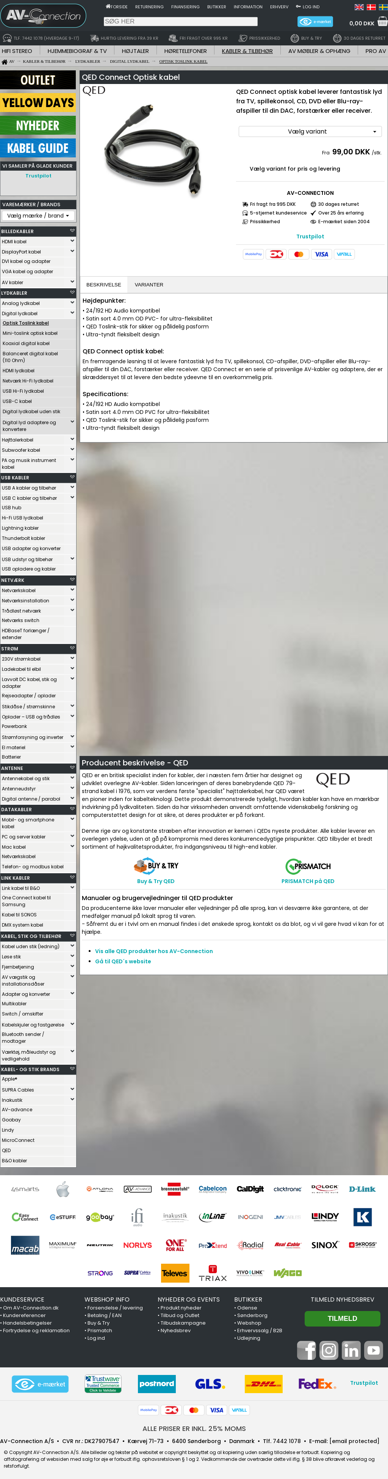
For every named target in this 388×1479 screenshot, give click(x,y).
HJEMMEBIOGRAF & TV (77, 51)
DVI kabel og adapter (26, 259)
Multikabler (14, 1001)
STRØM (9, 647)
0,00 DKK (361, 23)
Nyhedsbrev (176, 1328)
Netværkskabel (19, 588)
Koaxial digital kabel (26, 341)
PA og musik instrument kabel (29, 461)
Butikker (216, 7)
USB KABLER (15, 476)
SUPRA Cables (18, 1088)
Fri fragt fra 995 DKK (273, 204)
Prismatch (100, 1328)
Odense (247, 1305)
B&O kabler (14, 1159)
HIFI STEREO (17, 51)
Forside (119, 7)
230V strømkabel (21, 657)
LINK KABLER (15, 876)
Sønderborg (252, 1313)
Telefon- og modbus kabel (33, 865)
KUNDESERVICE (22, 1297)
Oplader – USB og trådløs (31, 715)
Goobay (11, 1118)
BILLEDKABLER (17, 229)
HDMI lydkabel (18, 368)
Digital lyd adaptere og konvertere (29, 424)
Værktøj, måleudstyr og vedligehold (29, 1053)
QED (6, 1148)
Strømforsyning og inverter (32, 735)
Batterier (11, 755)
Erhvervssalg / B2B (259, 1328)
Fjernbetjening (18, 965)
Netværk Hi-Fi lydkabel (28, 379)
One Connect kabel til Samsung (26, 899)
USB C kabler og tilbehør (29, 496)
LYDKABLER (14, 291)
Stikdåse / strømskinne (28, 704)
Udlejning (248, 1336)
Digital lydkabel (20, 311)
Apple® (9, 1077)
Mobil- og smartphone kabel (28, 821)
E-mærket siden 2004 (344, 221)
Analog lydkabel (21, 301)
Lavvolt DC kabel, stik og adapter (29, 680)
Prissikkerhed (265, 221)
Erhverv (279, 7)
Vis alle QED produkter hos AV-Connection (154, 951)
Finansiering (185, 7)
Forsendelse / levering (115, 1305)
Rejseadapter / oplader (29, 694)
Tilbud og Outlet (180, 1313)
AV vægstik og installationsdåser (23, 978)
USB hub (11, 505)
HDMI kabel (14, 239)
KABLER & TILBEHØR (247, 51)
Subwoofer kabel (21, 448)
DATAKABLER (16, 807)
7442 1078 (287, 1439)
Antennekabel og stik (26, 776)
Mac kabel (14, 845)
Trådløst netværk (21, 609)
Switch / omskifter (22, 1012)
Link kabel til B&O (21, 886)
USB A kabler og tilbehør (29, 486)
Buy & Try (99, 1321)
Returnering (149, 7)
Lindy (8, 1128)
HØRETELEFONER (185, 51)
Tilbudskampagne (183, 1321)
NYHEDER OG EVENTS (189, 1297)
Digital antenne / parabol (31, 797)
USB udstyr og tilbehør (27, 557)
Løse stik (11, 955)
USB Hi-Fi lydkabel (23, 389)
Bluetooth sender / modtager (23, 1035)
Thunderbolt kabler (23, 536)
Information (248, 7)
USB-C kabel (17, 399)
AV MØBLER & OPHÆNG (319, 51)
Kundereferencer (24, 1313)
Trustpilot (38, 175)
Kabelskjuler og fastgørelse (33, 1023)
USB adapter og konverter (31, 546)
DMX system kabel (22, 923)
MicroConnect (18, 1138)
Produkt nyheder (181, 1305)
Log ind (311, 7)
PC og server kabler (23, 835)
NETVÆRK (12, 578)
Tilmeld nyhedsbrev (342, 1297)
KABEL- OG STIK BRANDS (30, 1067)
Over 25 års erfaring (341, 213)
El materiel (13, 745)
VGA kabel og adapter (27, 269)
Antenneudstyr (19, 787)
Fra (326, 152)
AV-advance (17, 1107)
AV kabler (12, 280)
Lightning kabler (20, 526)
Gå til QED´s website (123, 961)
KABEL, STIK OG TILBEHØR (31, 934)
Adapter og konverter (26, 992)
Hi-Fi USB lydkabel (22, 516)
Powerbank (14, 724)
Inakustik (12, 1098)
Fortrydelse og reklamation (36, 1328)
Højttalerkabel (17, 438)
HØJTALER (135, 51)
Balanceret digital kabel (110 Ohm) (30, 355)
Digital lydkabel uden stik (31, 409)
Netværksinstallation (25, 599)
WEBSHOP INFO (107, 1297)
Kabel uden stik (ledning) (30, 944)
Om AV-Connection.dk (31, 1305)
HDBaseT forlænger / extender (26, 632)
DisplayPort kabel (21, 250)
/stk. (377, 152)
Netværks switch (20, 618)
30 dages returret (338, 204)
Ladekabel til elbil (21, 667)
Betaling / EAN (105, 1313)
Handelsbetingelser (27, 1321)
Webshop (249, 1321)
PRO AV (376, 51)
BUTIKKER (248, 1297)
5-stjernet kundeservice (278, 213)
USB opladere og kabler (29, 567)
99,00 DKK (351, 151)
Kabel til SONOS (19, 913)
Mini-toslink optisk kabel (30, 331)
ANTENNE (12, 766)
